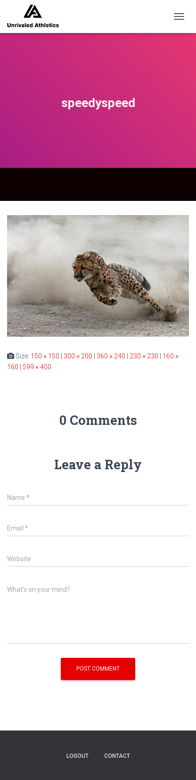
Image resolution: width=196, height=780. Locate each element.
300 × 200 (78, 356)
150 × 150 (45, 356)
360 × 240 (111, 356)
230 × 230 (144, 356)
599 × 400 (37, 367)
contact (117, 756)
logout (77, 756)
